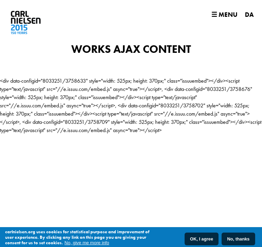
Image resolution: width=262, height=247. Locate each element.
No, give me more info (86, 242)
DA (249, 14)
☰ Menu (224, 14)
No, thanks (238, 239)
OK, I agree (201, 239)
